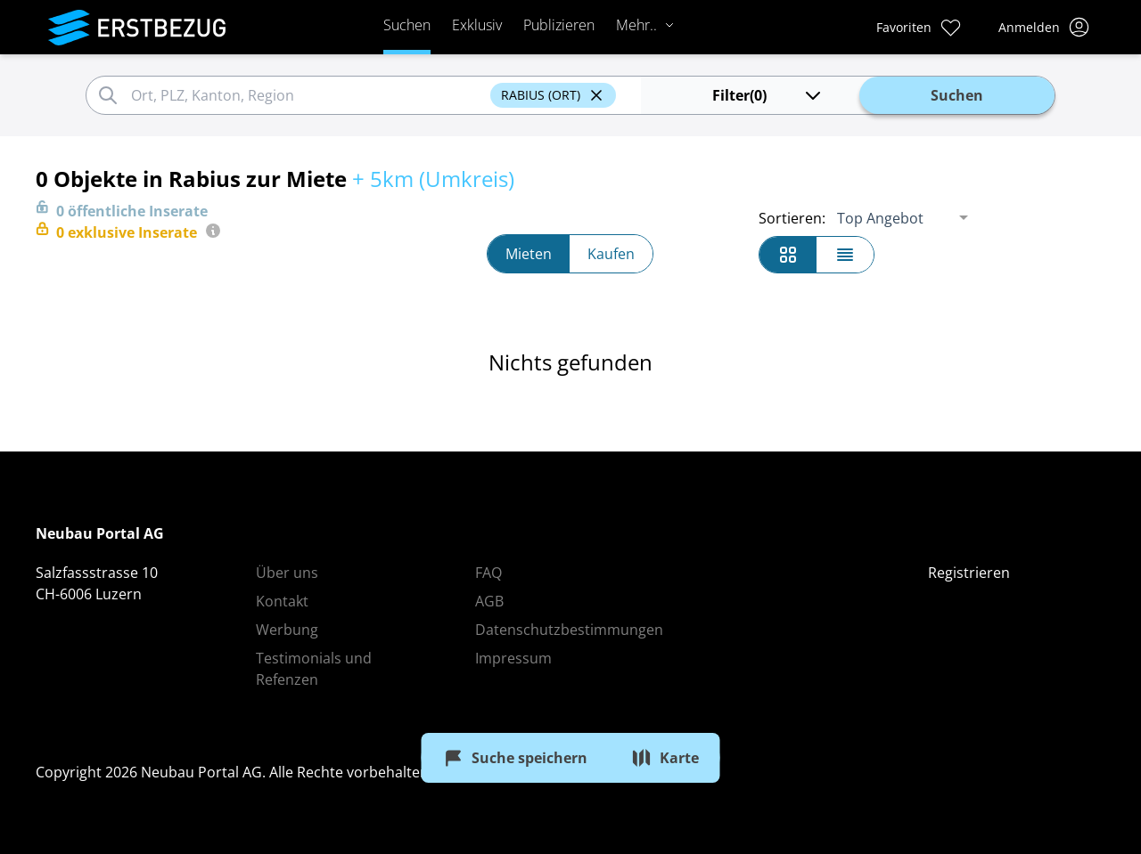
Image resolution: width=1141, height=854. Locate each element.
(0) (768, 95)
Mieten (528, 254)
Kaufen (611, 254)
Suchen (407, 25)
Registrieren (969, 572)
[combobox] (308, 95)
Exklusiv (477, 25)
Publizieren (559, 25)
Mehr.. (645, 25)
